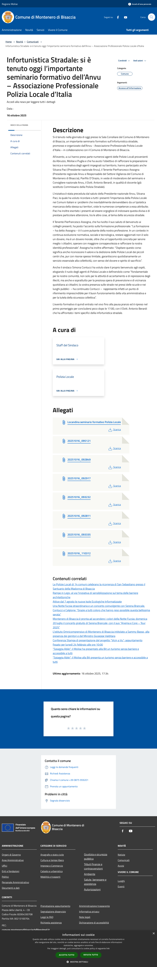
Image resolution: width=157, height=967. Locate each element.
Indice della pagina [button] (19, 125)
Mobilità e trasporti (50, 877)
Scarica (114, 429)
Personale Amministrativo (15, 882)
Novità (19, 42)
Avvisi (121, 866)
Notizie (121, 854)
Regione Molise (10, 4)
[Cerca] (151, 17)
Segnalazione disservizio (53, 911)
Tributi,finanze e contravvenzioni (93, 866)
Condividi (124, 61)
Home (9, 42)
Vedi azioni (140, 61)
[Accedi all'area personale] (139, 4)
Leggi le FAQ (46, 917)
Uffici (4, 866)
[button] (78, 961)
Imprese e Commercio (51, 866)
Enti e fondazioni (10, 871)
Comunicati (33, 42)
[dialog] (78, 948)
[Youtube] (124, 17)
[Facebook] (116, 17)
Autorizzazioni (92, 889)
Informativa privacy (89, 911)
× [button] (153, 933)
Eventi (121, 886)
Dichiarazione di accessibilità (94, 922)
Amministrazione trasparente (94, 906)
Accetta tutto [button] (66, 955)
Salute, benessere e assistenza (95, 882)
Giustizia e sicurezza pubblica (95, 856)
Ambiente (89, 874)
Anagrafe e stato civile (52, 854)
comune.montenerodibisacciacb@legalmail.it (26, 929)
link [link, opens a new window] (108, 948)
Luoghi (121, 881)
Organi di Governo (11, 854)
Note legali (84, 917)
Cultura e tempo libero (52, 860)
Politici (5, 877)
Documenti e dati (11, 888)
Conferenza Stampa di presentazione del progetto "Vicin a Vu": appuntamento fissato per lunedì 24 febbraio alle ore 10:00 (97, 642)
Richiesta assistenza (51, 922)
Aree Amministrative (13, 860)
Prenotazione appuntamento (55, 906)
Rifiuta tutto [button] (91, 954)
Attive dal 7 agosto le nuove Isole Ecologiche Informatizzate (87, 601)
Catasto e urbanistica (51, 871)
